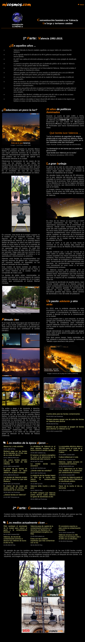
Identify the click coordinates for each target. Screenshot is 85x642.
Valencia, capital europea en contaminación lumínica (70, 463)
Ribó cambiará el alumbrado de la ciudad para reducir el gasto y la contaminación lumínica (15, 529)
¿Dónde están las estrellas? (41, 470)
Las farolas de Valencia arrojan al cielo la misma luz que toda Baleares (15, 479)
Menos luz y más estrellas (13, 446)
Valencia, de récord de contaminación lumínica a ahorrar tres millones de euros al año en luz (15, 539)
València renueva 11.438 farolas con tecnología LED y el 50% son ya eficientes (70, 537)
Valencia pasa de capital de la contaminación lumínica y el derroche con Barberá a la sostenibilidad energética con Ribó (41, 530)
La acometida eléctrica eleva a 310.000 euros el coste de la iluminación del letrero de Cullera (70, 449)
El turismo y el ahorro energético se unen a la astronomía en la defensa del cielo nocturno (42, 457)
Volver (82, 4)
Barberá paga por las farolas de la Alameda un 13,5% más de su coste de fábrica (15, 453)
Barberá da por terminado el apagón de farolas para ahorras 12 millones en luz (65, 428)
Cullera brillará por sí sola (68, 457)
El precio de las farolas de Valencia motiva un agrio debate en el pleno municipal (15, 470)
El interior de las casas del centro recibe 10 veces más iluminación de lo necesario (15, 488)
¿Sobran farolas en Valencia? (15, 495)
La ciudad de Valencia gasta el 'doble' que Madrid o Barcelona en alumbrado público (70, 479)
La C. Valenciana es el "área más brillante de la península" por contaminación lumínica (70, 470)
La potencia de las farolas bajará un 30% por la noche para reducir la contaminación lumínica (42, 478)
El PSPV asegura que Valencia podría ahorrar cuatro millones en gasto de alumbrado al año (42, 495)
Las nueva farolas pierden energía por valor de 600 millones (15, 462)
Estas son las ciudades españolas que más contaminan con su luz (42, 540)
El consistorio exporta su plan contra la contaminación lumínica (70, 528)
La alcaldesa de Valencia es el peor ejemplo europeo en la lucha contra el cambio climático (42, 448)
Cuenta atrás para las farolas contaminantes (63, 414)
